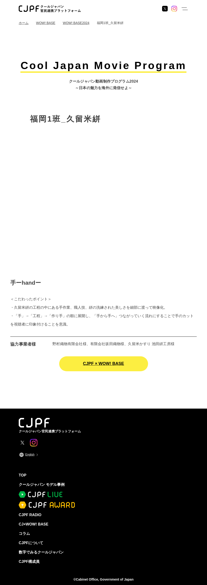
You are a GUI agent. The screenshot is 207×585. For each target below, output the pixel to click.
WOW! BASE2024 (76, 23)
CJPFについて (31, 543)
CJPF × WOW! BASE (103, 363)
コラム (24, 534)
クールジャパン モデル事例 (42, 485)
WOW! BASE (45, 23)
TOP (22, 475)
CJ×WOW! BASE (33, 524)
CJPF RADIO (30, 515)
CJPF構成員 (29, 562)
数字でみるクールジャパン (41, 552)
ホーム (24, 23)
